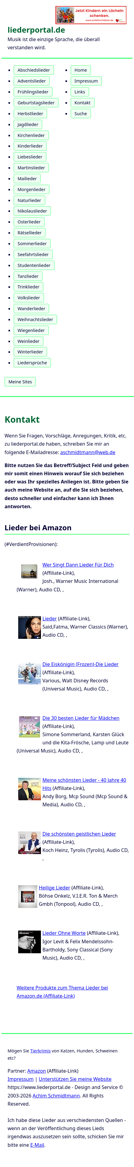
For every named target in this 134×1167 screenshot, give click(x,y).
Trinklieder (28, 287)
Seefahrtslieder (33, 254)
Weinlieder (28, 341)
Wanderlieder (31, 308)
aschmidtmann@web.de (88, 452)
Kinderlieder (30, 146)
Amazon (36, 1071)
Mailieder (27, 178)
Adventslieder (32, 81)
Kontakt (83, 103)
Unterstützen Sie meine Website (75, 1079)
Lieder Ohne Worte (63, 933)
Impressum (86, 81)
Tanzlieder (28, 276)
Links (80, 92)
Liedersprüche (32, 363)
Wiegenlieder (31, 330)
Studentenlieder (34, 265)
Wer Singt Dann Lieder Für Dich (78, 564)
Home (81, 70)
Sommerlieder (32, 243)
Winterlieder (30, 352)
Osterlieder (29, 222)
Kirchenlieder (31, 135)
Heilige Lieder (54, 887)
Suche (81, 113)
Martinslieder (31, 168)
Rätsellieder (30, 233)
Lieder (49, 618)
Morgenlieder (31, 189)
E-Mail (37, 1145)
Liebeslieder (30, 157)
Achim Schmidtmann (56, 1095)
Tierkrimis (40, 1051)
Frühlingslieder (33, 92)
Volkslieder (29, 298)
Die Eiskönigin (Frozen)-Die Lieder (80, 664)
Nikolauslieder (32, 211)
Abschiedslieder (34, 70)
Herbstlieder (30, 113)
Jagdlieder (28, 124)
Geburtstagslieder (36, 103)
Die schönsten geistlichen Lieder (79, 834)
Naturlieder (29, 200)
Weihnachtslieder (35, 319)
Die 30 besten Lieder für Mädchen (80, 718)
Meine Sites (20, 382)
